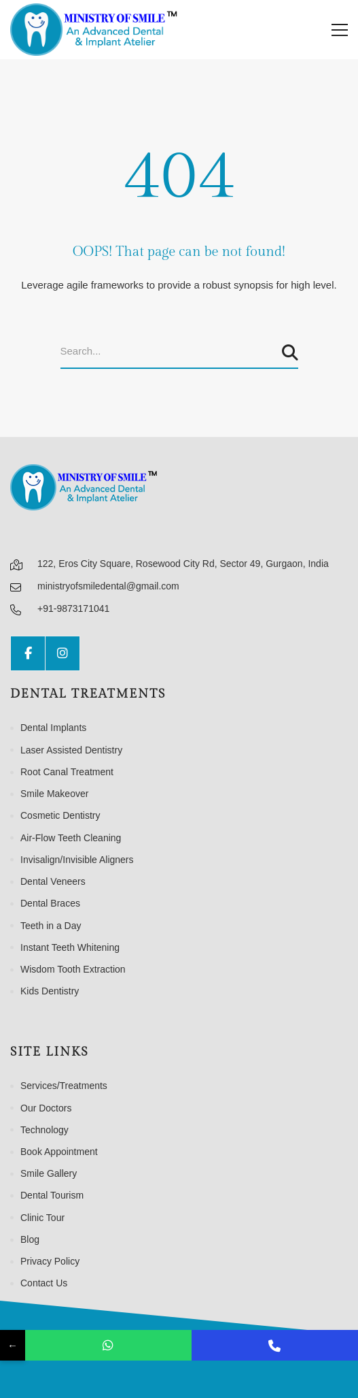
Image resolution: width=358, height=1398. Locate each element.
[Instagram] (62, 653)
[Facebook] (28, 653)
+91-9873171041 (73, 608)
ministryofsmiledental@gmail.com (108, 586)
